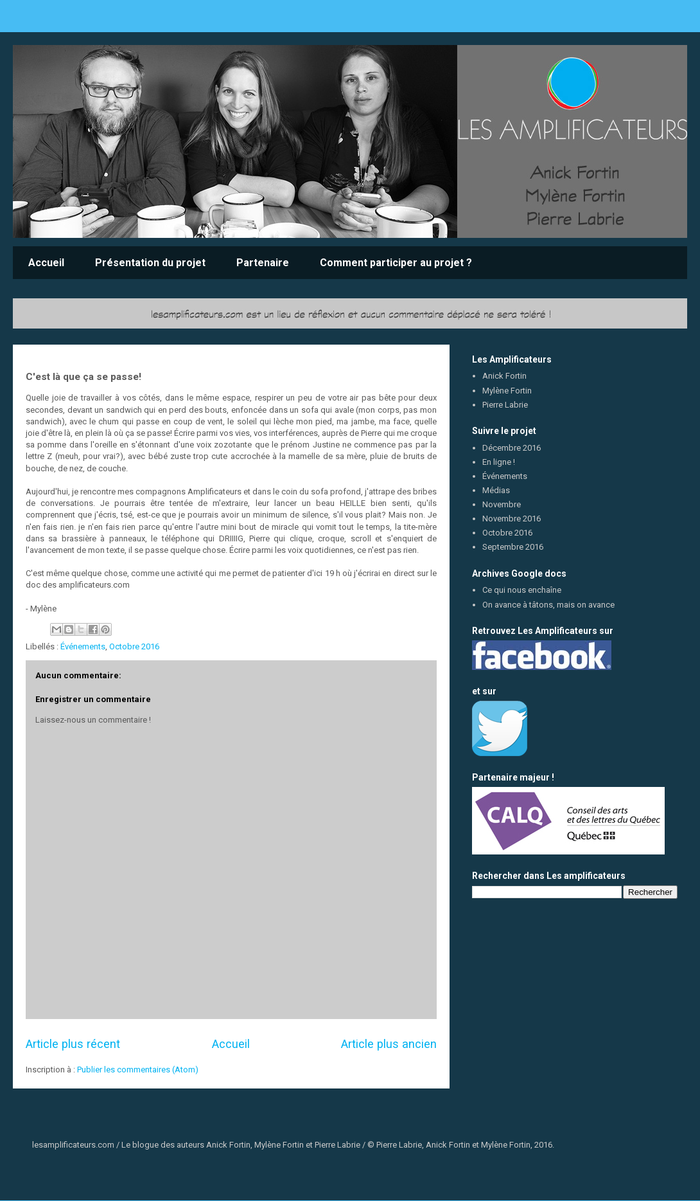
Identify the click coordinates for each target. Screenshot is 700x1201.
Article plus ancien (389, 1044)
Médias (496, 490)
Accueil (46, 263)
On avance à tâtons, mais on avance (548, 605)
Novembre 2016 (511, 518)
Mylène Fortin (507, 390)
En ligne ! (498, 462)
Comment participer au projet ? (396, 263)
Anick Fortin (504, 376)
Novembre (501, 504)
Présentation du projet (150, 263)
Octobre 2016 (134, 646)
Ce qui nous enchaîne (521, 590)
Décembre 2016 (511, 448)
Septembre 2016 (512, 547)
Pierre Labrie (505, 405)
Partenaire (262, 263)
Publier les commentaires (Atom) (137, 1069)
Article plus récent (73, 1044)
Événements (82, 646)
